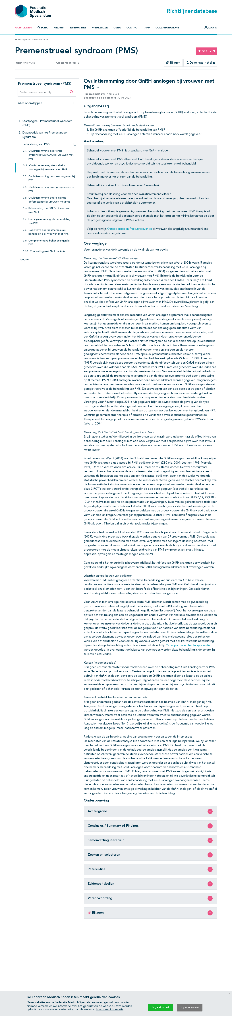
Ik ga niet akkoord (190, 1008)
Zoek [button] (43, 27)
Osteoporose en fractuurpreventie (129, 229)
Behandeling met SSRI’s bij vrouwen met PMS (49, 210)
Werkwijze (100, 27)
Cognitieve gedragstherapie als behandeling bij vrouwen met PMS (48, 232)
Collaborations (167, 27)
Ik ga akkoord (160, 1007)
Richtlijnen (23, 27)
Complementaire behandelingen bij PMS (49, 243)
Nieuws (58, 27)
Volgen (206, 51)
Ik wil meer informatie (109, 1009)
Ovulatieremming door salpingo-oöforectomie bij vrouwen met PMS (49, 200)
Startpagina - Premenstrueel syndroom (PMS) (47, 123)
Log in (210, 27)
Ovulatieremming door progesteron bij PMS (51, 189)
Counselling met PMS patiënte (47, 251)
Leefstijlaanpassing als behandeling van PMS (49, 221)
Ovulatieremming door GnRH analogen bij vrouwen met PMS (48, 167)
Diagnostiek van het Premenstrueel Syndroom (44, 135)
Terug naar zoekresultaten (32, 39)
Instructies (77, 27)
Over (117, 27)
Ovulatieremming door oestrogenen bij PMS (51, 178)
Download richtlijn (200, 62)
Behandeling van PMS (36, 144)
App (147, 27)
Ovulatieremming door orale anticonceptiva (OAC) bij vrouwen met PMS (50, 155)
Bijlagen (173, 62)
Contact (133, 27)
